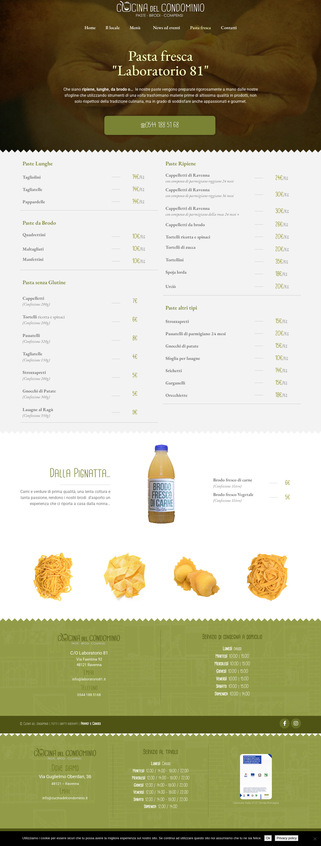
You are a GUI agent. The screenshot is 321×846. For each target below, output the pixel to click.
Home (90, 27)
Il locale (113, 27)
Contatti (229, 27)
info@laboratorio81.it (89, 679)
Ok (268, 838)
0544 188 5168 (89, 695)
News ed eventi (166, 27)
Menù (135, 27)
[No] (314, 838)
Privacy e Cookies (91, 723)
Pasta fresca (200, 27)
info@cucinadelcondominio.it (65, 798)
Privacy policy (286, 838)
